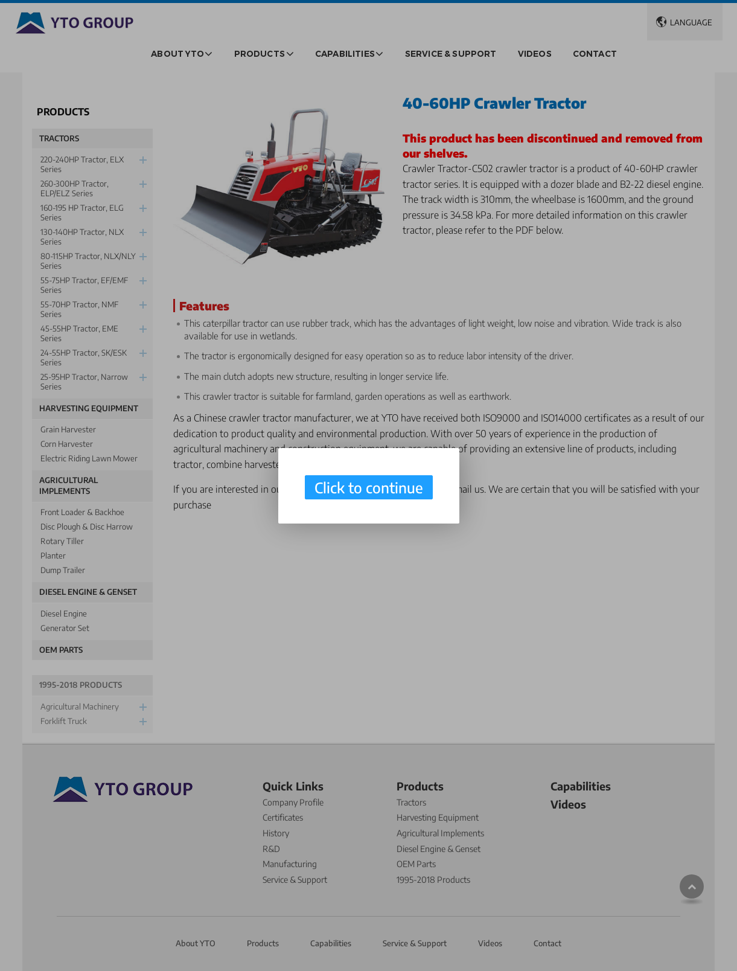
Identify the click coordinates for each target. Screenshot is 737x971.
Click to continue (368, 487)
